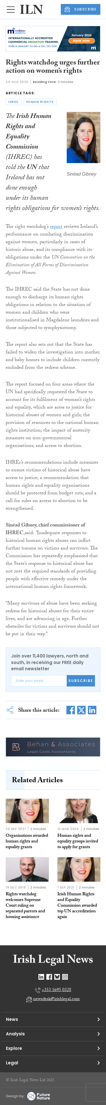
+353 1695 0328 (56, 990)
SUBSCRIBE (80, 9)
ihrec (13, 102)
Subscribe (80, 680)
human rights (40, 102)
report (56, 227)
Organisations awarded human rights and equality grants (27, 841)
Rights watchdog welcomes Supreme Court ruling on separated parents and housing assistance (25, 906)
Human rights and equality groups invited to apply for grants (77, 841)
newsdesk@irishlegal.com (56, 999)
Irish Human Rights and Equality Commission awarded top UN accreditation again (77, 906)
